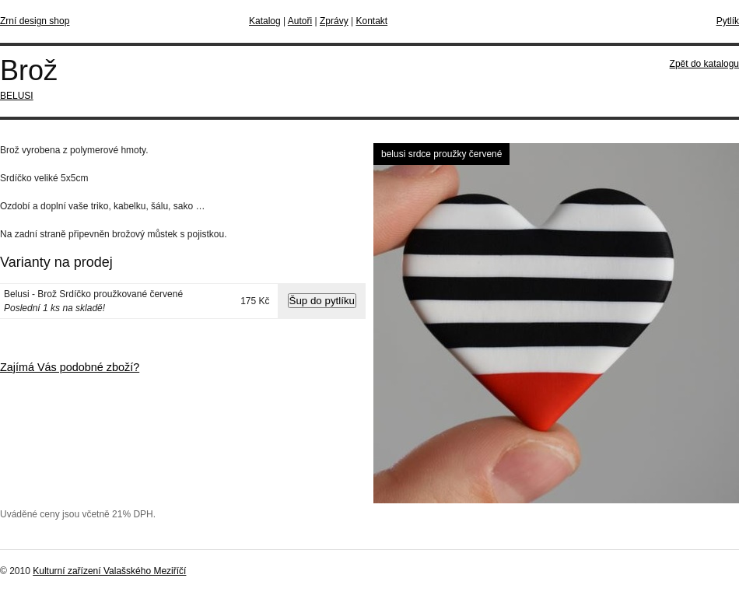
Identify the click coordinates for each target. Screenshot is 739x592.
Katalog (265, 21)
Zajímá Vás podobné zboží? (69, 367)
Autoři (300, 21)
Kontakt (371, 21)
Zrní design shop (34, 21)
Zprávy (334, 21)
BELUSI (16, 95)
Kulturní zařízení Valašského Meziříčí (109, 571)
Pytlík (727, 21)
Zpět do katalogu (704, 63)
